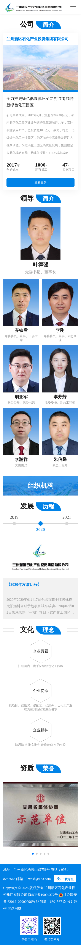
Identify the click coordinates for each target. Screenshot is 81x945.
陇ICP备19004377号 (43, 895)
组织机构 (41, 485)
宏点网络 (14, 908)
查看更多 (41, 182)
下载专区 (65, 879)
